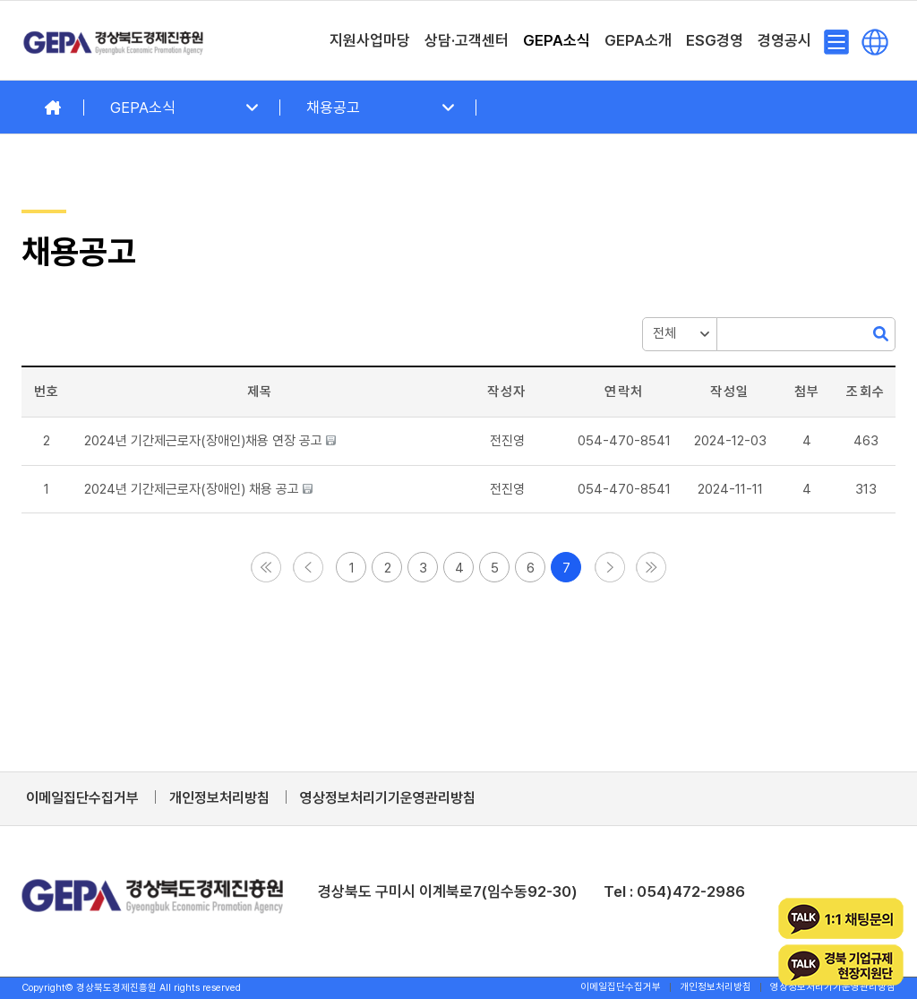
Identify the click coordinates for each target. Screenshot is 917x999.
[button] (507, 441)
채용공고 (333, 107)
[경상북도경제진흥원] (113, 40)
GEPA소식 (143, 107)
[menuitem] (369, 40)
